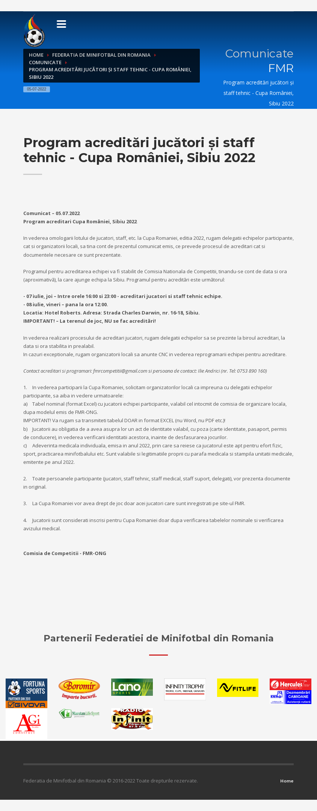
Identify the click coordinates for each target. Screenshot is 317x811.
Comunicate (45, 62)
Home (36, 54)
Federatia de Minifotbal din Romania (101, 54)
